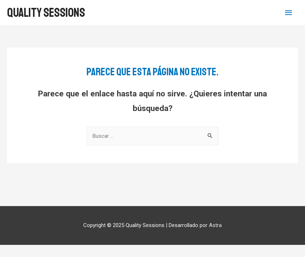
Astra (215, 225)
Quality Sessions (46, 13)
